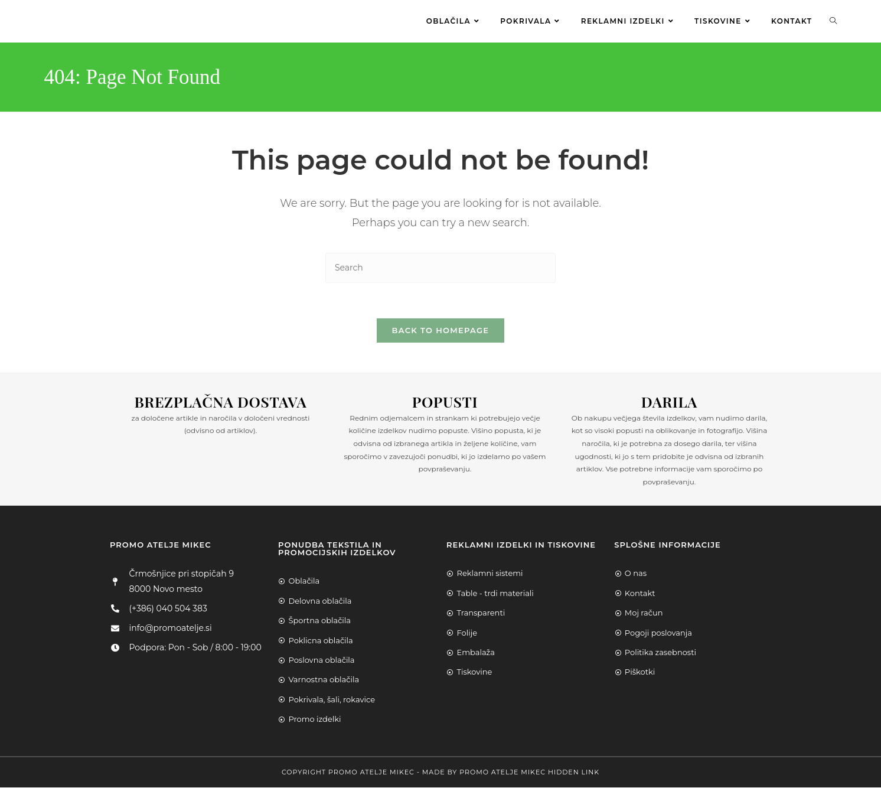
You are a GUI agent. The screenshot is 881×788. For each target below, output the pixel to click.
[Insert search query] (440, 268)
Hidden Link (573, 773)
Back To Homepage (441, 331)
